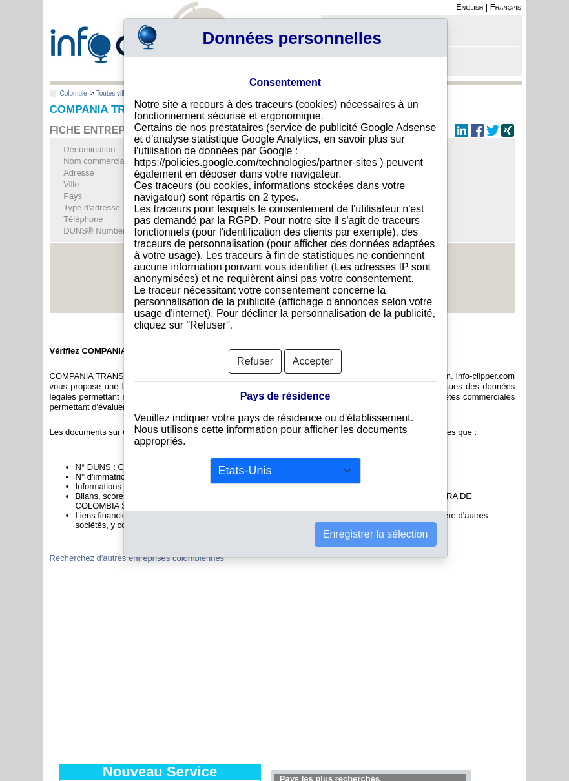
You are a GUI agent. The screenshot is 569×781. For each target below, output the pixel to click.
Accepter (313, 361)
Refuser (255, 361)
